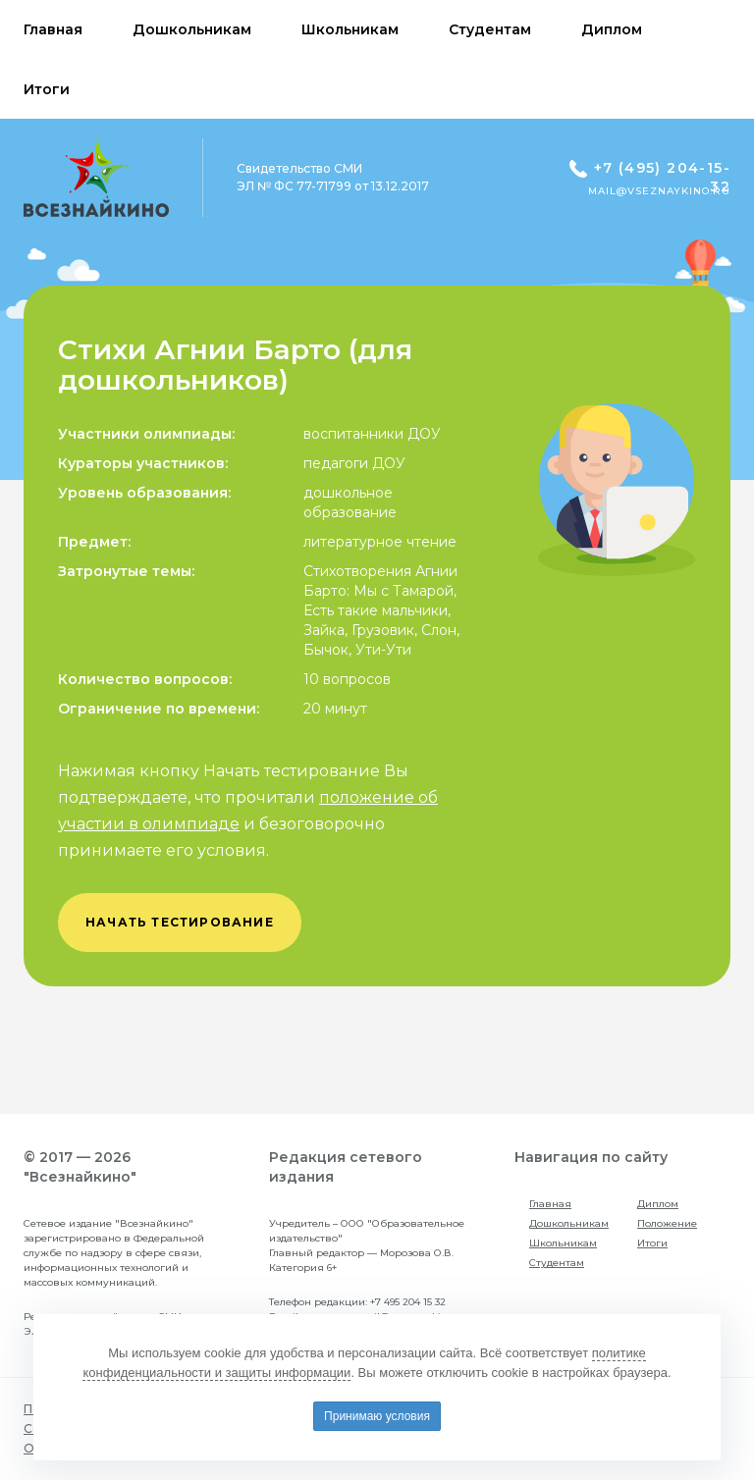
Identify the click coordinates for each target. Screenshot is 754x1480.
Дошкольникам (569, 1223)
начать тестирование (179, 922)
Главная (550, 1203)
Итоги (652, 1243)
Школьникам (563, 1243)
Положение (667, 1223)
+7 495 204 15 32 (408, 1301)
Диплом (657, 1203)
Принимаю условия (377, 1416)
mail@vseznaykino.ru (659, 191)
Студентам (556, 1262)
